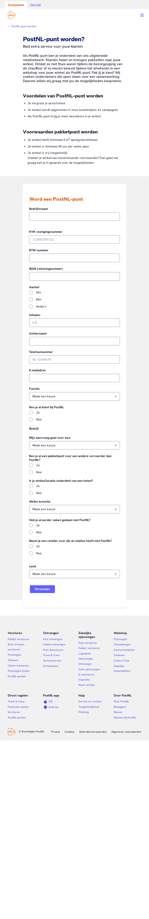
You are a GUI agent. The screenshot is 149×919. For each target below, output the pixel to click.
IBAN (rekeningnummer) (46, 269)
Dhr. (39, 292)
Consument (16, 5)
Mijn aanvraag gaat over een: (50, 438)
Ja (38, 412)
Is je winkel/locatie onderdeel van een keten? (61, 481)
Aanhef (34, 287)
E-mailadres (37, 370)
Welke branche (39, 502)
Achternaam (38, 334)
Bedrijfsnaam (38, 209)
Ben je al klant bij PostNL (46, 407)
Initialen (34, 315)
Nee (39, 419)
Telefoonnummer (41, 352)
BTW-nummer (39, 250)
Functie (34, 389)
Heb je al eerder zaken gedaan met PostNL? (60, 520)
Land (32, 566)
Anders (41, 306)
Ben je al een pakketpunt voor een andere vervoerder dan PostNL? (70, 458)
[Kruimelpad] (22, 26)
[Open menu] (142, 15)
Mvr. (39, 299)
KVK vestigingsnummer (45, 232)
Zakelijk (35, 5)
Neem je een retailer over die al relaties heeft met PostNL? (70, 541)
